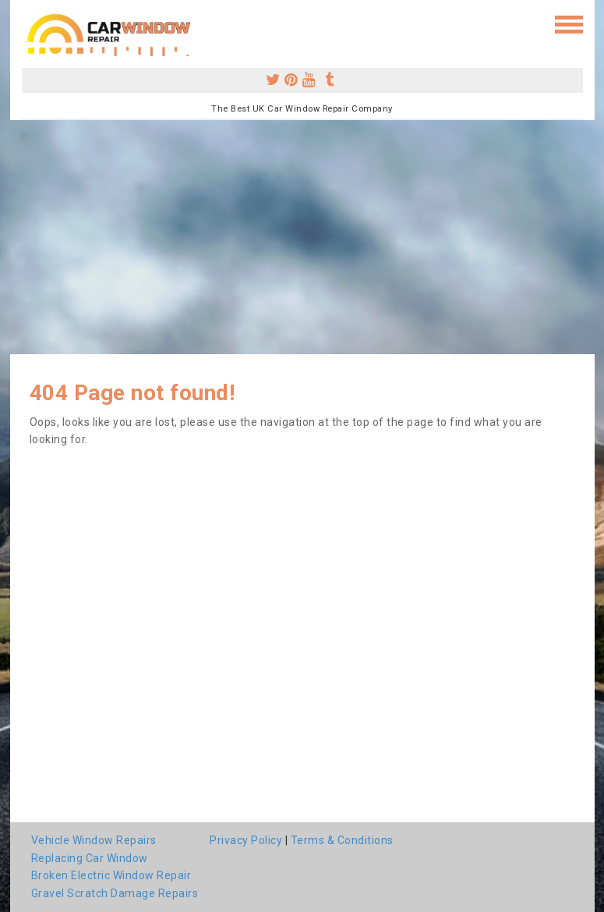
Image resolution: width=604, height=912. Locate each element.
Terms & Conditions (342, 840)
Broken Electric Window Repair (111, 875)
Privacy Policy (246, 840)
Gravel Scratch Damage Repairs (115, 893)
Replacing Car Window (89, 858)
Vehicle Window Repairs (94, 840)
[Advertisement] (302, 237)
